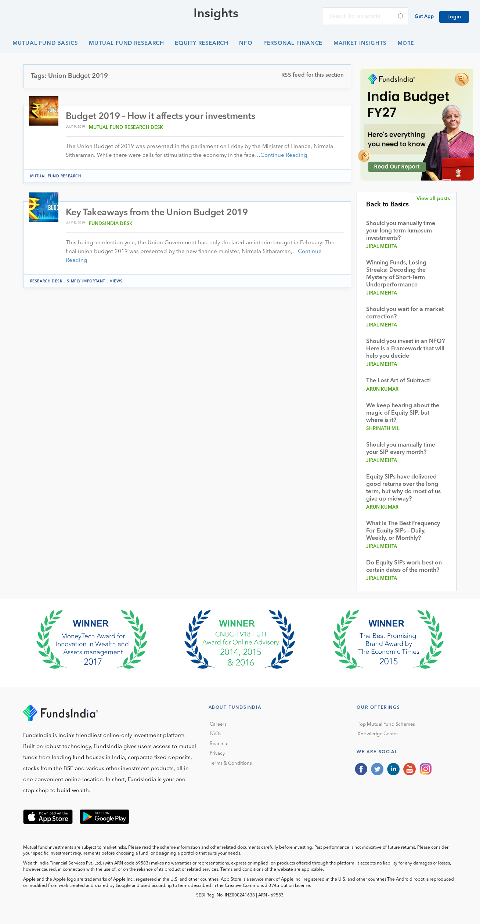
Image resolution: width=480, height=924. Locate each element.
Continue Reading (283, 155)
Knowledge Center (378, 734)
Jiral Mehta (381, 246)
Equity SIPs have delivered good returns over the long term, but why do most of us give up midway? (403, 488)
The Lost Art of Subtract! (398, 381)
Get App (424, 16)
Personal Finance (292, 43)
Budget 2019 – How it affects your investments (160, 116)
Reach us (220, 743)
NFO (245, 43)
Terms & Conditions (231, 763)
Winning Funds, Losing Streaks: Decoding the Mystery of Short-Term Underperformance (396, 274)
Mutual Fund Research (126, 43)
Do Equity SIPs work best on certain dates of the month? (404, 566)
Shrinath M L (383, 428)
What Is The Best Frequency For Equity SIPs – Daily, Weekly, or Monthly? (403, 531)
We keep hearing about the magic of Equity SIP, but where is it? (402, 413)
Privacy (217, 753)
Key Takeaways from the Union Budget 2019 (157, 212)
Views (116, 281)
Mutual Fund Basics (45, 43)
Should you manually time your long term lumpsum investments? (400, 231)
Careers (218, 724)
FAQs (215, 734)
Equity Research (201, 43)
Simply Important (86, 281)
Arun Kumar (382, 389)
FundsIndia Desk (111, 223)
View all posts (433, 198)
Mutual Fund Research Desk (126, 127)
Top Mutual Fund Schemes (386, 724)
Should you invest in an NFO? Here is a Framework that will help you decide (405, 349)
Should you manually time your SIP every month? (400, 448)
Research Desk (46, 281)
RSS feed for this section (312, 75)
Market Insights (360, 43)
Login (454, 16)
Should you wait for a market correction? (405, 313)
